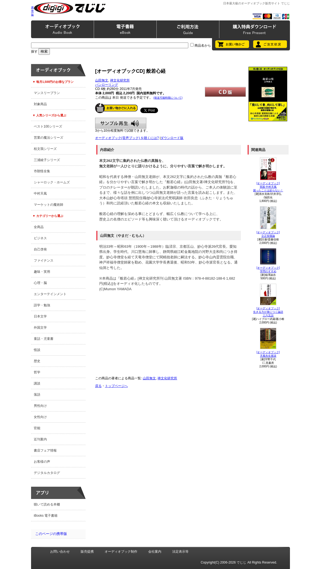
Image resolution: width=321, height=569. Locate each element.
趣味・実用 (42, 272)
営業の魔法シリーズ (48, 138)
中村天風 (40, 193)
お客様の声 (42, 462)
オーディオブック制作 (121, 551)
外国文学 (40, 327)
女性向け (40, 417)
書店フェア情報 (45, 450)
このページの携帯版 (51, 534)
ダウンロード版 (171, 138)
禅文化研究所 (120, 80)
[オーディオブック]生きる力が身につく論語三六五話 (268, 312)
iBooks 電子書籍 (45, 515)
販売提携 (87, 551)
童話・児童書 (43, 339)
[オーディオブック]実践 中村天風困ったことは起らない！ (268, 187)
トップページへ (116, 386)
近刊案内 (40, 439)
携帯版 (32, 11)
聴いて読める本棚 (47, 504)
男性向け (40, 406)
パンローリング (106, 85)
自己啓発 (40, 249)
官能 (37, 428)
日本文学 (40, 316)
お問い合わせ (60, 551)
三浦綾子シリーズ (47, 160)
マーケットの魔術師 (48, 205)
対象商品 (40, 104)
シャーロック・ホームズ (52, 182)
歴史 (37, 361)
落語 (37, 395)
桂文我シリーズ (45, 149)
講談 (37, 383)
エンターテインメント (50, 294)
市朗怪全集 (42, 171)
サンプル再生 (120, 123)
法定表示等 (180, 551)
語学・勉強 (42, 305)
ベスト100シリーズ (48, 126)
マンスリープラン (47, 93)
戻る (98, 386)
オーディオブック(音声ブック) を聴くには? (127, 138)
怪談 (37, 350)
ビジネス (40, 238)
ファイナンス (43, 260)
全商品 (39, 227)
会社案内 (154, 551)
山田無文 (101, 80)
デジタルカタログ (47, 473)
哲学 (37, 372)
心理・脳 (40, 283)
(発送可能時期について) (168, 97)
